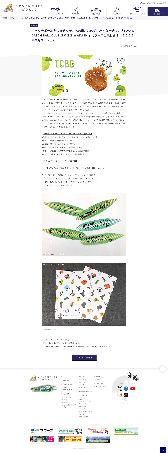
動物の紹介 (76, 14)
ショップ (81, 385)
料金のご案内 (82, 406)
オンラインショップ (136, 14)
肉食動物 (64, 400)
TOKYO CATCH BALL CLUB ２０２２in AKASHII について (67, 134)
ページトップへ (162, 369)
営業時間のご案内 (84, 399)
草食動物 (64, 402)
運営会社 (98, 376)
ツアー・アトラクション (55, 14)
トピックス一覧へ (85, 357)
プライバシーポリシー (101, 387)
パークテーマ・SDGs (85, 391)
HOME (4, 18)
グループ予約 (147, 3)
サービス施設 (82, 387)
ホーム (65, 376)
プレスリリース (67, 384)
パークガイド (116, 14)
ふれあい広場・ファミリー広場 (69, 406)
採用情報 (97, 379)
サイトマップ (99, 383)
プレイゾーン (82, 379)
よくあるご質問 (161, 3)
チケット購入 (156, 14)
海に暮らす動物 (66, 397)
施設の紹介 (96, 14)
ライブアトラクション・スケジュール (86, 403)
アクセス (81, 414)
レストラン (82, 382)
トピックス (13, 18)
